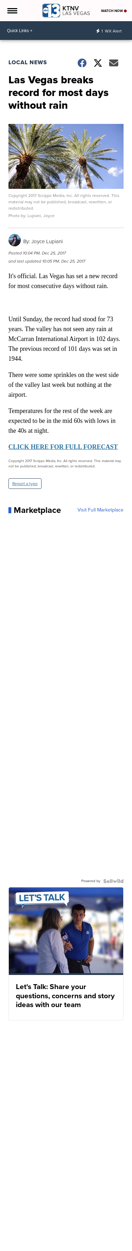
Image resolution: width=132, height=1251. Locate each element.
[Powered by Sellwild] (113, 881)
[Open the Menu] (11, 10)
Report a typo (25, 483)
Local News (27, 62)
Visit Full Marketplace (100, 510)
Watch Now (114, 10)
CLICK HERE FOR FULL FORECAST (63, 446)
